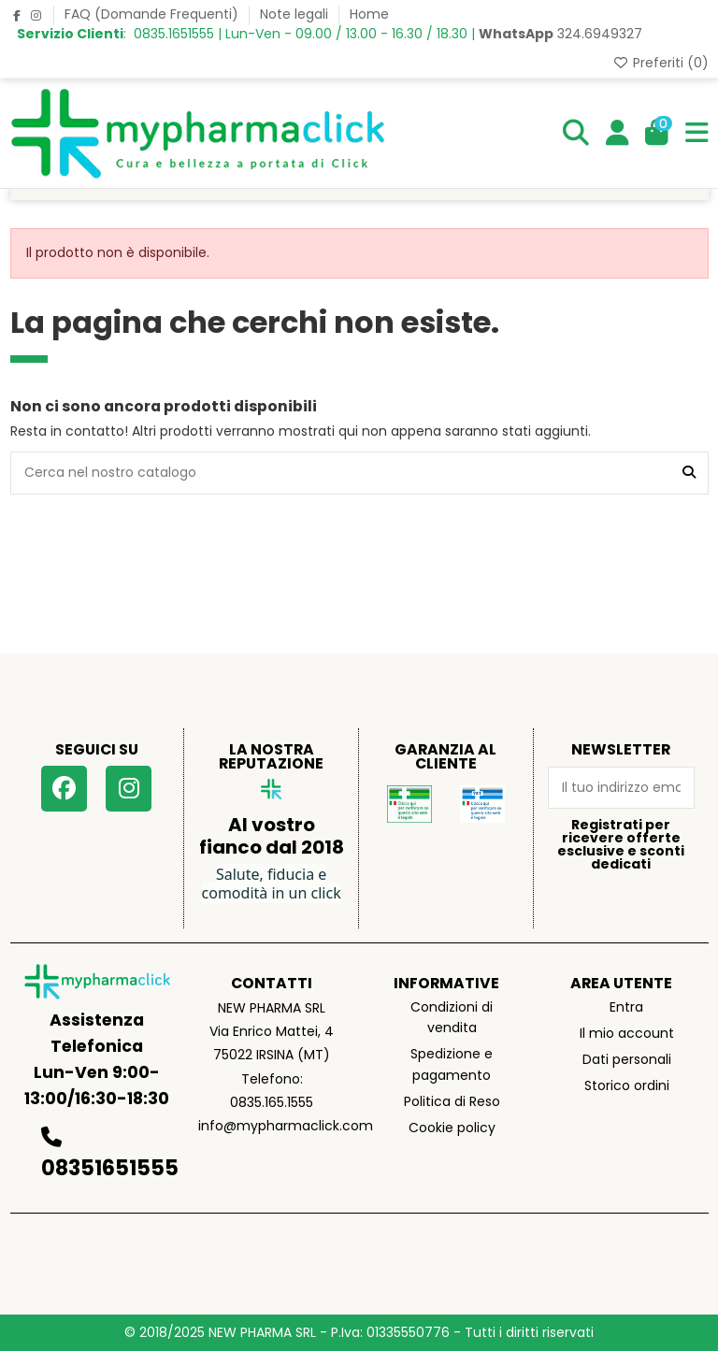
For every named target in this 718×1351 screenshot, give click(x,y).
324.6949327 (560, 33)
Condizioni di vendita (451, 1017)
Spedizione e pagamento (451, 1064)
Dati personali (626, 1059)
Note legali (296, 14)
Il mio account (627, 1033)
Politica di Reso (452, 1101)
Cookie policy (452, 1127)
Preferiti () (660, 62)
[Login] (617, 133)
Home (369, 14)
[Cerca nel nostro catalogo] (689, 473)
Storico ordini (626, 1085)
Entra (626, 1007)
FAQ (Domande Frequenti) (153, 14)
